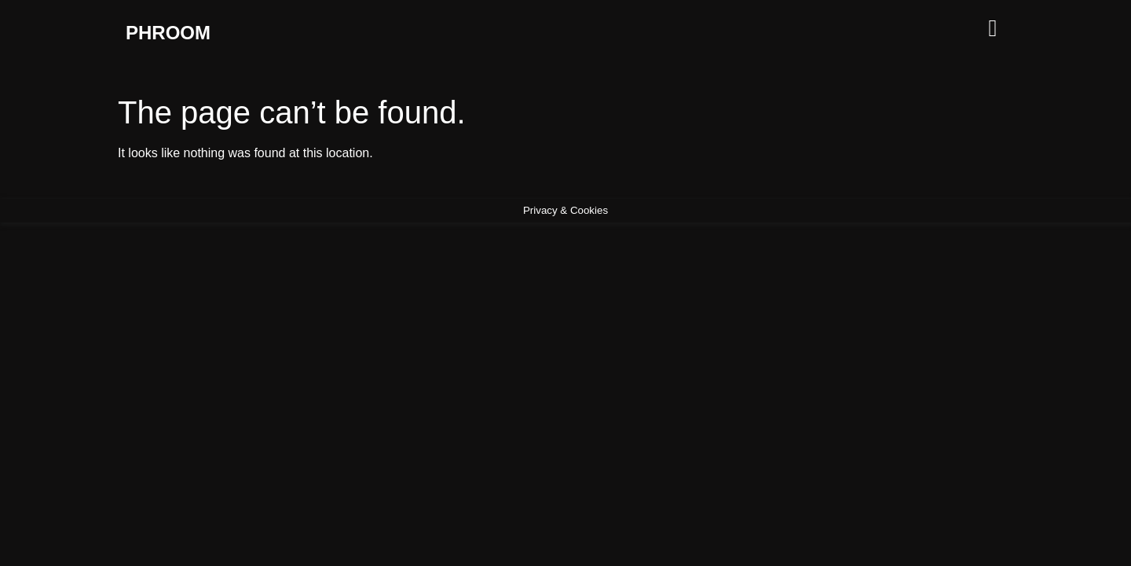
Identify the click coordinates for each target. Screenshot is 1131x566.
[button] (864, 28)
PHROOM (168, 32)
